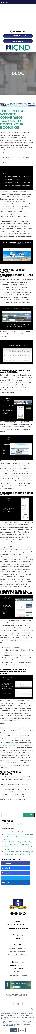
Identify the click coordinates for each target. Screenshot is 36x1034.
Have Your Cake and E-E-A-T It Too (16, 832)
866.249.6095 (18, 31)
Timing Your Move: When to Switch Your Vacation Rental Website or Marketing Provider (18, 836)
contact (18, 931)
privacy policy (18, 935)
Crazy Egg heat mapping (9, 745)
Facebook (6, 868)
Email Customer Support (18, 975)
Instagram (6, 873)
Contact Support (18, 36)
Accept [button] (14, 1030)
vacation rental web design (18, 925)
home (18, 921)
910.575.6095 (21, 965)
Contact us (6, 863)
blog (18, 938)
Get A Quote (18, 41)
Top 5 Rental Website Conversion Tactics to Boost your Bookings (13, 119)
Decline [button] (22, 1030)
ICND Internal (18, 48)
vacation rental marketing (18, 928)
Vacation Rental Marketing (13, 824)
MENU (4, 2)
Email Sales (18, 972)
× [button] (32, 1009)
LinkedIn (5, 882)
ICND (10, 792)
